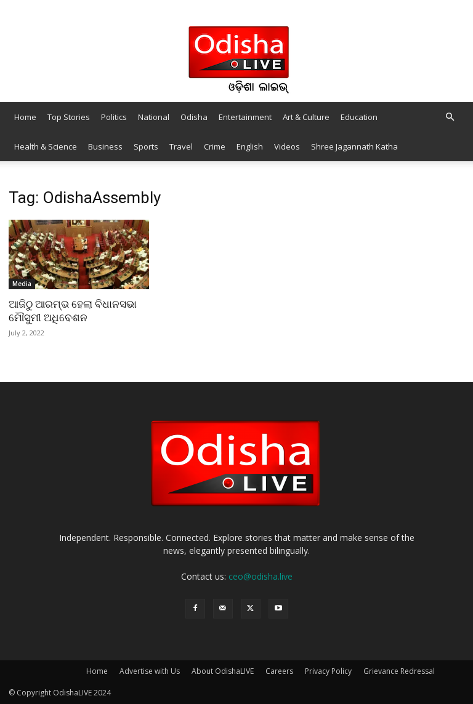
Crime (214, 146)
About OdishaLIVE (223, 671)
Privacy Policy (328, 671)
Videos (287, 146)
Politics (114, 116)
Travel (181, 146)
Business (105, 146)
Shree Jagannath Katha (354, 146)
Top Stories (68, 116)
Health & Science (45, 146)
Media (21, 283)
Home (25, 116)
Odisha (194, 116)
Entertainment (245, 116)
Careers (279, 671)
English (249, 146)
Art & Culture (306, 116)
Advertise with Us (149, 671)
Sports (146, 146)
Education (359, 116)
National (153, 116)
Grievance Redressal (399, 671)
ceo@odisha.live (260, 576)
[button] (449, 117)
